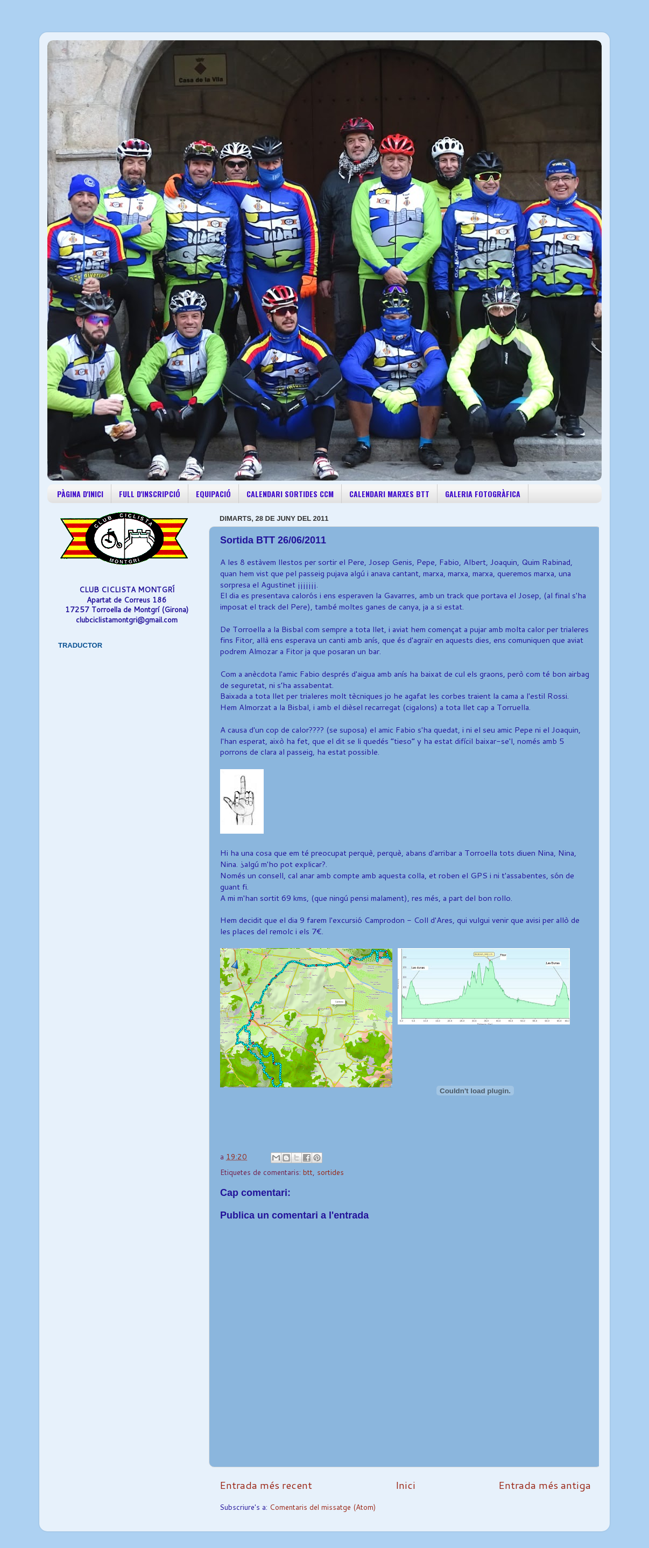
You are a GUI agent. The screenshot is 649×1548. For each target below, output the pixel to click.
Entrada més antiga (544, 1485)
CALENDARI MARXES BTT (389, 493)
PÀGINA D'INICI (80, 493)
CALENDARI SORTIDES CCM (290, 493)
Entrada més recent (266, 1485)
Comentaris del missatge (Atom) (323, 1507)
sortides (330, 1172)
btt (308, 1172)
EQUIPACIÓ (213, 493)
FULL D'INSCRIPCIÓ (149, 493)
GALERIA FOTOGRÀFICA (482, 493)
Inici (405, 1485)
